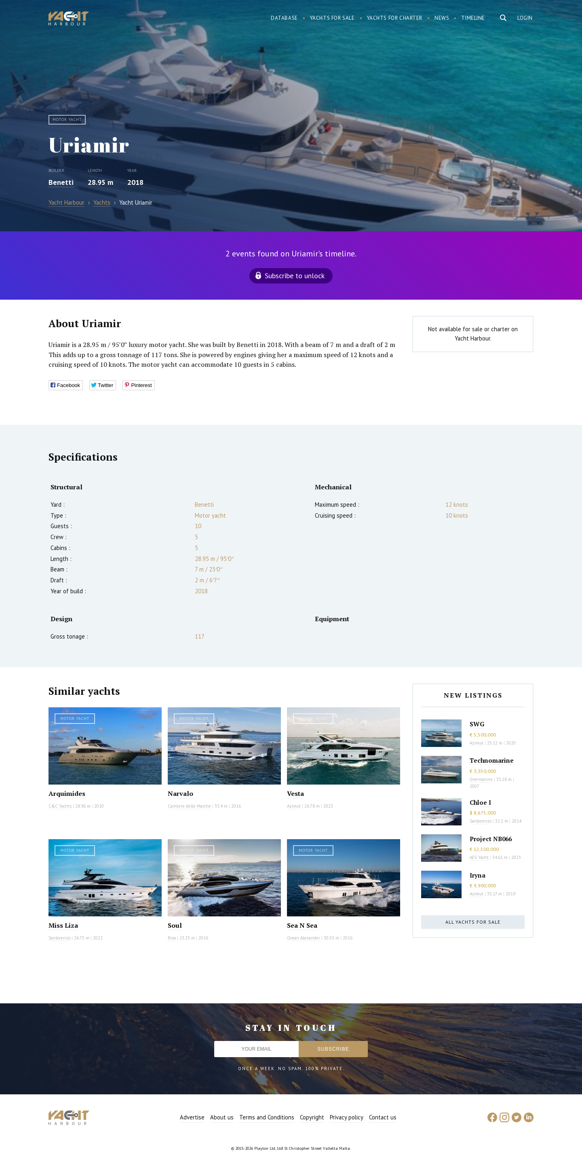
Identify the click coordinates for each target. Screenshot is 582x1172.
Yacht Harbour (68, 19)
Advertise (192, 1117)
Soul (175, 925)
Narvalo (180, 793)
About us (222, 1117)
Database (284, 18)
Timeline (473, 18)
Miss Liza (63, 925)
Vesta (295, 793)
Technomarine (492, 760)
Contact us (382, 1117)
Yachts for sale (332, 18)
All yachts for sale (472, 922)
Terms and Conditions (266, 1117)
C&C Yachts (60, 806)
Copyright (312, 1117)
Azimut (294, 806)
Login (525, 18)
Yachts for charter (395, 18)
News (441, 18)
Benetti (61, 182)
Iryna (477, 875)
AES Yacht (479, 857)
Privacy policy (346, 1117)
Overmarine (482, 779)
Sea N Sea (302, 925)
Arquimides (66, 793)
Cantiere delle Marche (189, 806)
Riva (172, 938)
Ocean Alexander (303, 938)
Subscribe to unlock (295, 275)
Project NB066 (491, 839)
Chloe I (480, 802)
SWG (477, 724)
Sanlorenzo (59, 938)
